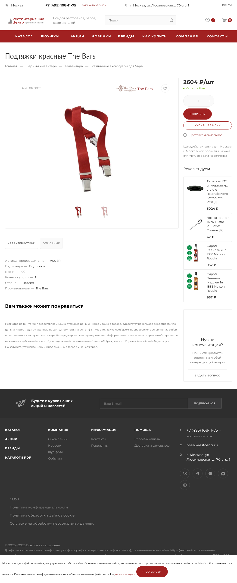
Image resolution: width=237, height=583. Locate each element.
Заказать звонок (94, 5)
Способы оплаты (147, 439)
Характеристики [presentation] (21, 243)
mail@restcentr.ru (202, 445)
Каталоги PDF (18, 457)
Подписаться (204, 403)
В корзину (198, 114)
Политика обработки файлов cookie (42, 515)
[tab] (22, 244)
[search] (171, 20)
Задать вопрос (207, 375)
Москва (17, 5)
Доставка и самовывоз (206, 135)
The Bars (134, 89)
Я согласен (152, 571)
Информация (103, 430)
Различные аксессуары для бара (117, 66)
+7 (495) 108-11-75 (60, 5)
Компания (187, 36)
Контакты (217, 36)
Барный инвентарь (41, 66)
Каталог (13, 430)
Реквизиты (99, 445)
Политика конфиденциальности (39, 507)
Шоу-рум (50, 36)
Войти (227, 5)
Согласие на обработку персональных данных (52, 523)
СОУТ (14, 499)
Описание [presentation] (51, 243)
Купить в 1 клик (207, 125)
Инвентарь (74, 66)
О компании (58, 439)
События (55, 458)
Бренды (126, 36)
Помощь (142, 430)
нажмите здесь (125, 574)
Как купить (154, 36)
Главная (11, 66)
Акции (11, 439)
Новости (54, 445)
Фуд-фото (55, 452)
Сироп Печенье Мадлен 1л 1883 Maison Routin (216, 282)
